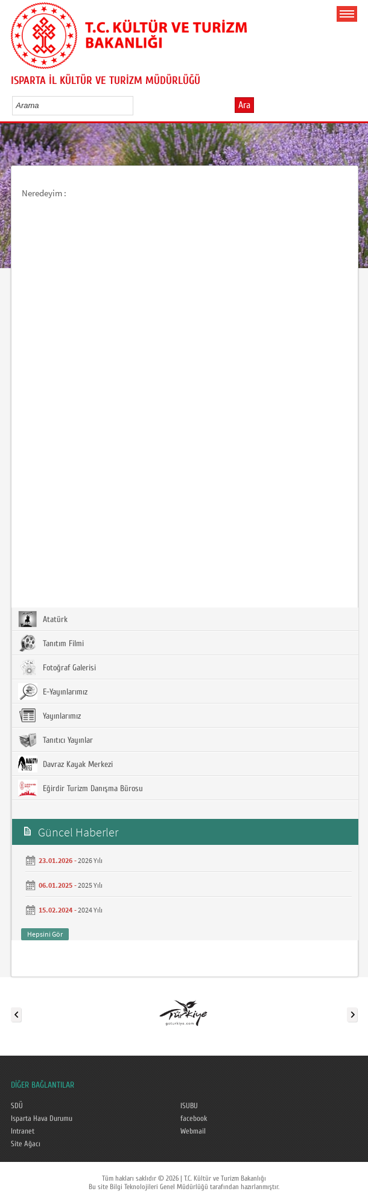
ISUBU (189, 1106)
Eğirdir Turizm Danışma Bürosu (80, 788)
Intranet (22, 1131)
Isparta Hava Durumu (41, 1118)
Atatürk (43, 619)
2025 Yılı (90, 885)
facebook (194, 1118)
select (137, 105)
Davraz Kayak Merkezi (65, 763)
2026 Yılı (90, 860)
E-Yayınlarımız (52, 691)
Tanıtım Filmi (51, 643)
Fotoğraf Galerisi (57, 667)
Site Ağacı (25, 1144)
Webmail (193, 1131)
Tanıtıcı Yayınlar (55, 739)
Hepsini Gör (45, 933)
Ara (244, 105)
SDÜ (17, 1106)
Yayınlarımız (49, 715)
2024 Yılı (90, 909)
